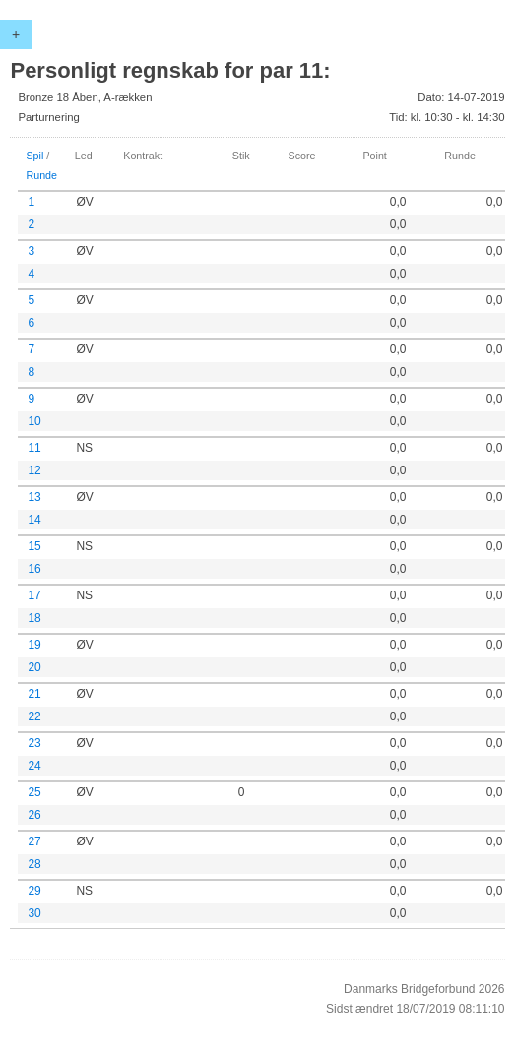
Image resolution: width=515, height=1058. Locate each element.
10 (34, 421)
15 (34, 546)
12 (34, 470)
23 (34, 743)
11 (34, 448)
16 (34, 569)
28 (34, 864)
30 (34, 913)
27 (34, 841)
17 (34, 595)
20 (34, 667)
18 (34, 618)
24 (34, 766)
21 (34, 694)
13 (34, 497)
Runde (41, 175)
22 (34, 716)
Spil (34, 155)
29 (34, 891)
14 (34, 520)
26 (34, 815)
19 (34, 645)
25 (34, 792)
